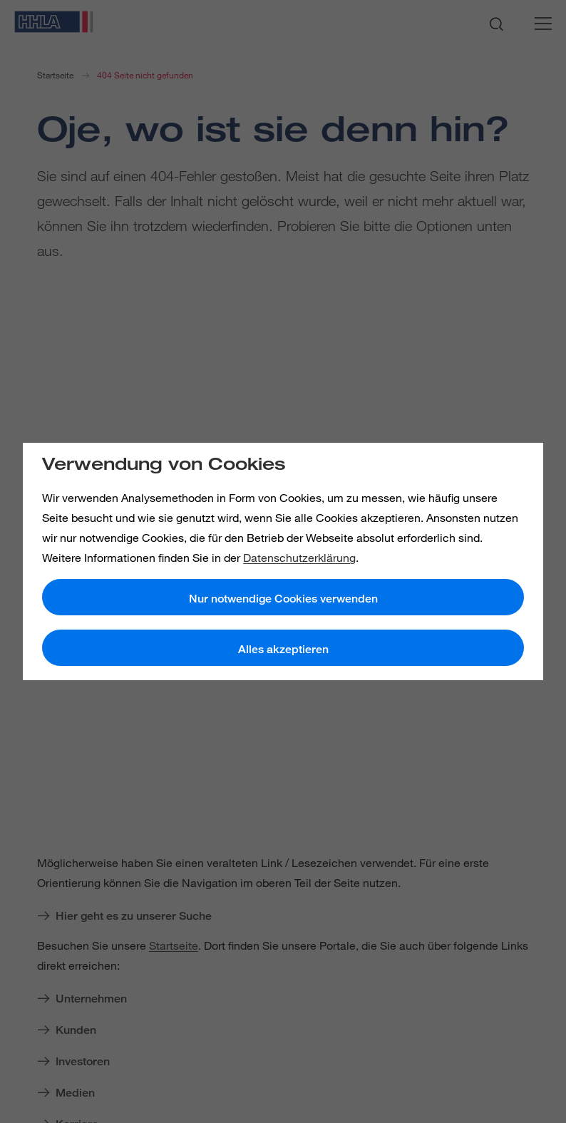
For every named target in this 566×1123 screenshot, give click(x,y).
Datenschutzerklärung (299, 557)
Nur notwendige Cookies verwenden (283, 598)
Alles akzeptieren (283, 649)
